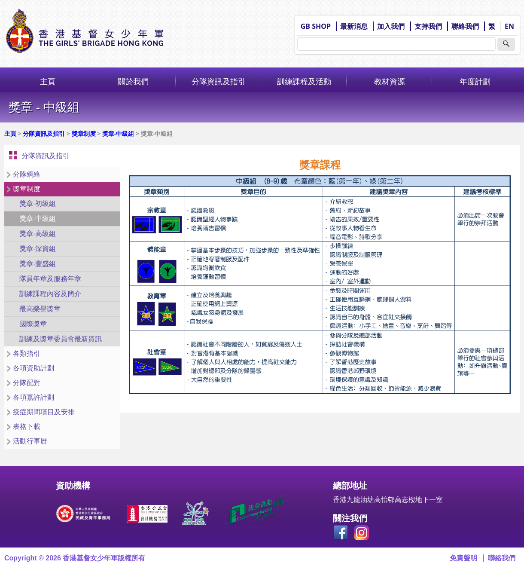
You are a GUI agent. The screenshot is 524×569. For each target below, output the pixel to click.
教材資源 (389, 81)
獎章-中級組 (118, 133)
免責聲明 (463, 558)
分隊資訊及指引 (219, 81)
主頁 (47, 81)
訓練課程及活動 (304, 81)
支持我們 (428, 26)
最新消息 (354, 26)
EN (509, 26)
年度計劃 (475, 81)
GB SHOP (316, 26)
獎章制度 (84, 133)
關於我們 (133, 81)
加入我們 (391, 26)
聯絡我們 (465, 26)
